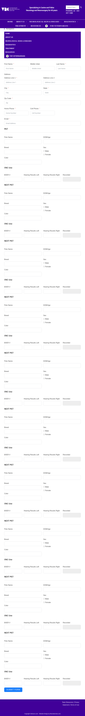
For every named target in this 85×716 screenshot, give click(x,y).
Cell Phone (34, 109)
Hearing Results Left (31, 175)
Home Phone (9, 109)
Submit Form (13, 690)
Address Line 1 (9, 78)
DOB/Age (46, 137)
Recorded (66, 175)
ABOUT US (9, 37)
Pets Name (8, 137)
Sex (44, 147)
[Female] (44, 154)
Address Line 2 (49, 78)
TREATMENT (9, 48)
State (45, 88)
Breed (6, 147)
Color (6, 158)
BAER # (7, 175)
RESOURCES (10, 52)
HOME (7, 33)
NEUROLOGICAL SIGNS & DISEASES (18, 41)
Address (7, 74)
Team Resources (67, 702)
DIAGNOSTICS (10, 45)
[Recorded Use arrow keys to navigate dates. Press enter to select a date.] (72, 179)
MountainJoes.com (55, 714)
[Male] (44, 151)
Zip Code (7, 98)
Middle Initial (35, 64)
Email (6, 119)
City (5, 88)
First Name (8, 64)
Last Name (60, 64)
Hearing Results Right (51, 175)
